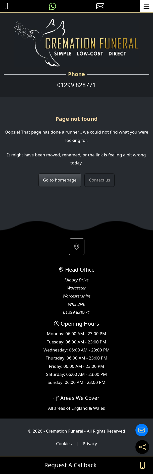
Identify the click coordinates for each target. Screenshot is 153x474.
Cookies (64, 443)
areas (59, 408)
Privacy (90, 443)
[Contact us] (141, 430)
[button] (76, 247)
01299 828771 (76, 85)
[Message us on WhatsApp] (52, 6)
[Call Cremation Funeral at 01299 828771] (4, 6)
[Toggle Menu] (146, 6)
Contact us (99, 180)
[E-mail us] (100, 6)
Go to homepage (60, 180)
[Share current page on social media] (142, 447)
